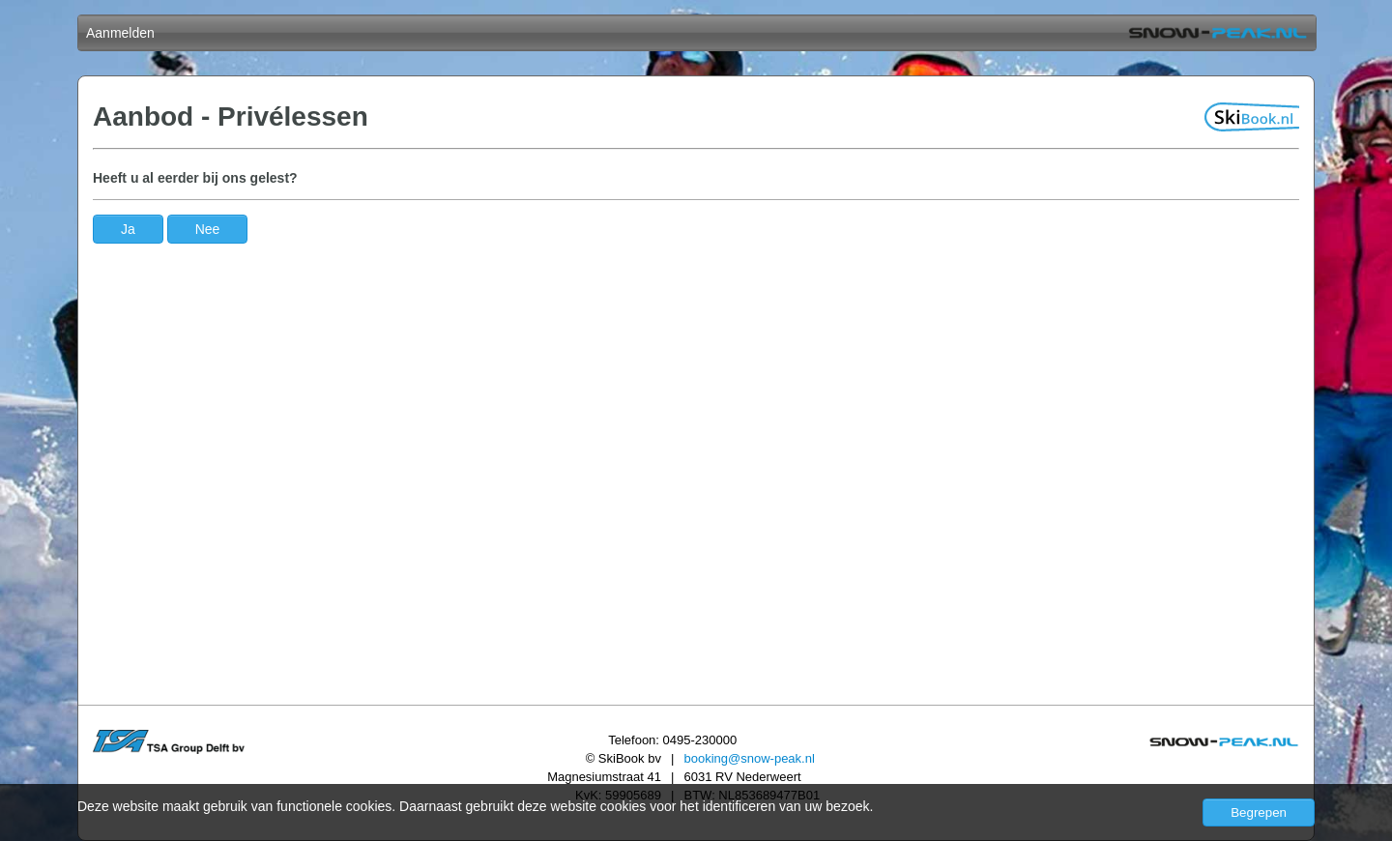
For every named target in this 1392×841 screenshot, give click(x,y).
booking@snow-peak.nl (748, 758)
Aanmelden (120, 33)
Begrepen (1259, 812)
